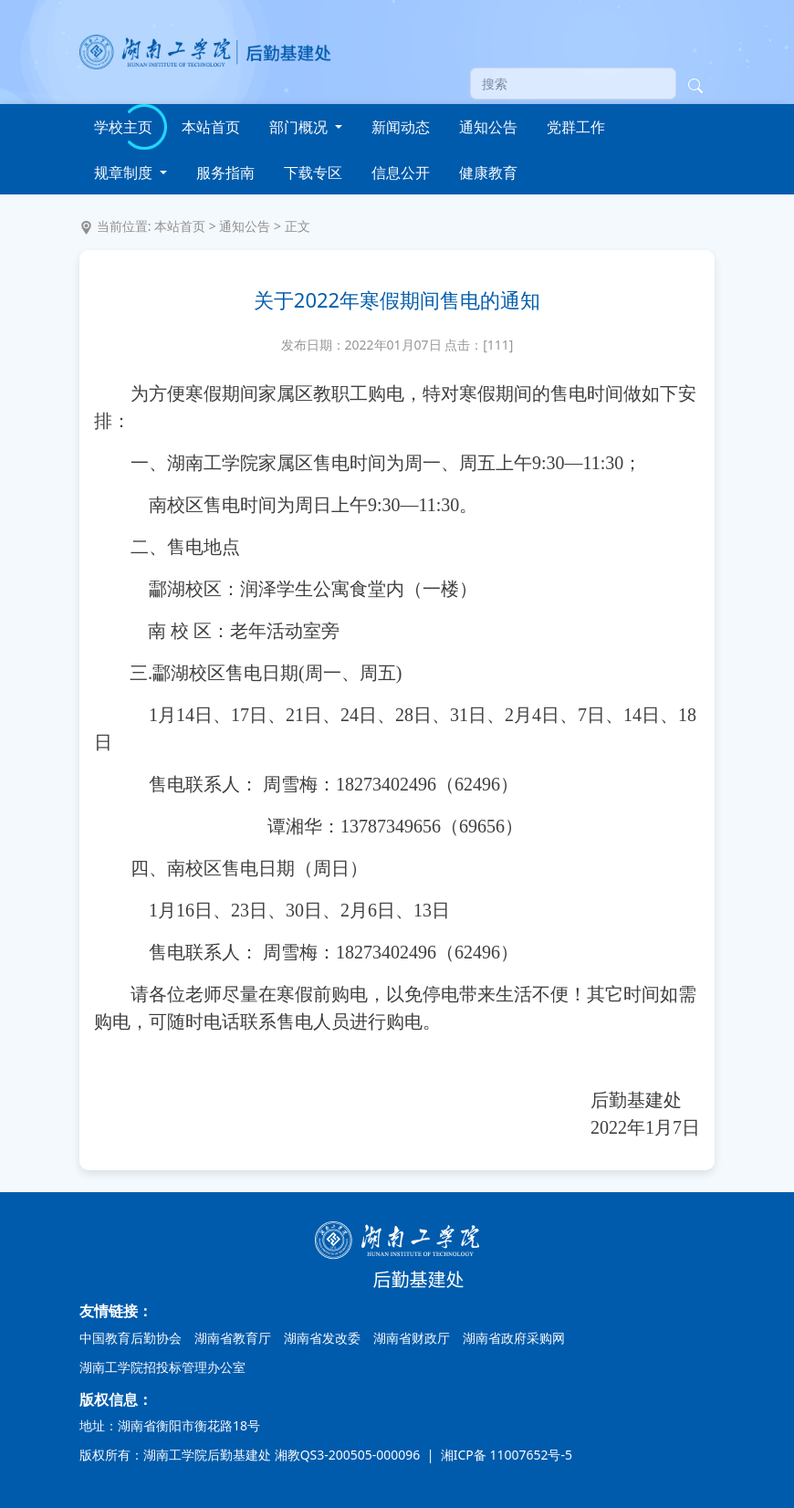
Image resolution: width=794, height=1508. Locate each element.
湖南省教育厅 (232, 1337)
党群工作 (576, 127)
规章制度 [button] (125, 172)
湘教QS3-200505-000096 (349, 1454)
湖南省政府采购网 (514, 1337)
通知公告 (488, 127)
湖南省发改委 (322, 1337)
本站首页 (211, 127)
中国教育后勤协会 (130, 1337)
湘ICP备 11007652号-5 (504, 1454)
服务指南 (225, 172)
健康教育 (488, 172)
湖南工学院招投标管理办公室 (162, 1367)
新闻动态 (400, 127)
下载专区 (313, 172)
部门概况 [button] (300, 127)
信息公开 (400, 172)
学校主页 (123, 127)
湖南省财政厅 (411, 1337)
